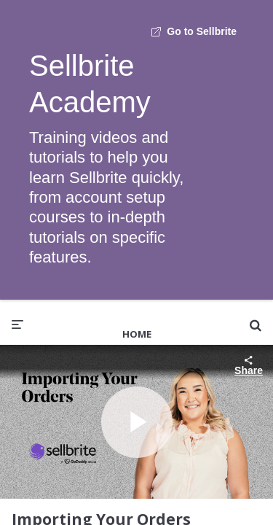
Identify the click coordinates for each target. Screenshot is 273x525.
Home (136, 334)
